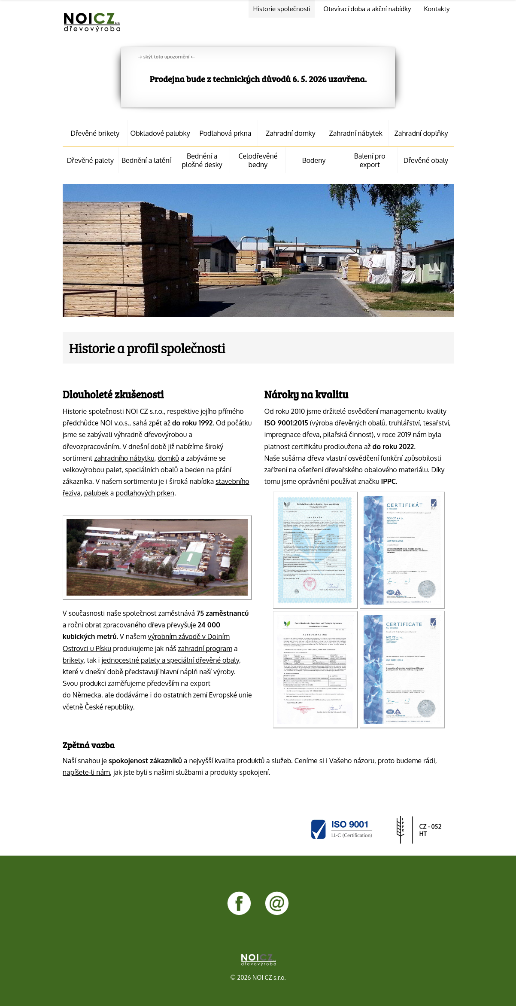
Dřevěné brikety (94, 133)
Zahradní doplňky (421, 133)
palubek (96, 493)
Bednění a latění (146, 160)
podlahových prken (144, 493)
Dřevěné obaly (426, 160)
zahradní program (205, 648)
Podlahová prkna (226, 133)
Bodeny (314, 160)
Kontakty (436, 9)
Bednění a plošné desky (202, 160)
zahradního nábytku (124, 458)
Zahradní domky (291, 133)
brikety (73, 660)
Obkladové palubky (160, 133)
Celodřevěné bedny (257, 160)
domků (168, 458)
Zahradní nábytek (355, 133)
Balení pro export (369, 160)
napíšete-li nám (86, 772)
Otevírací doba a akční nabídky (367, 9)
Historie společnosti (281, 9)
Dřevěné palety (90, 160)
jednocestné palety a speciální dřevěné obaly (170, 660)
